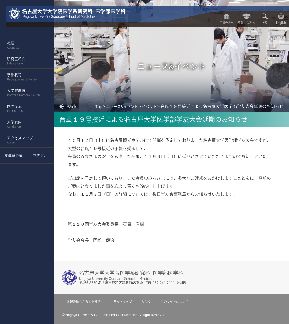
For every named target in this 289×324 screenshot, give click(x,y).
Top (98, 106)
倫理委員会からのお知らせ (85, 301)
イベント (149, 106)
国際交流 (25, 108)
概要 (25, 45)
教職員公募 (13, 155)
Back (71, 106)
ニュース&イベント (122, 106)
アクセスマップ (25, 140)
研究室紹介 (25, 61)
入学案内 (25, 124)
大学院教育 (25, 93)
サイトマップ (122, 301)
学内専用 (40, 155)
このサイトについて (175, 301)
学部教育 (25, 77)
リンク (146, 301)
